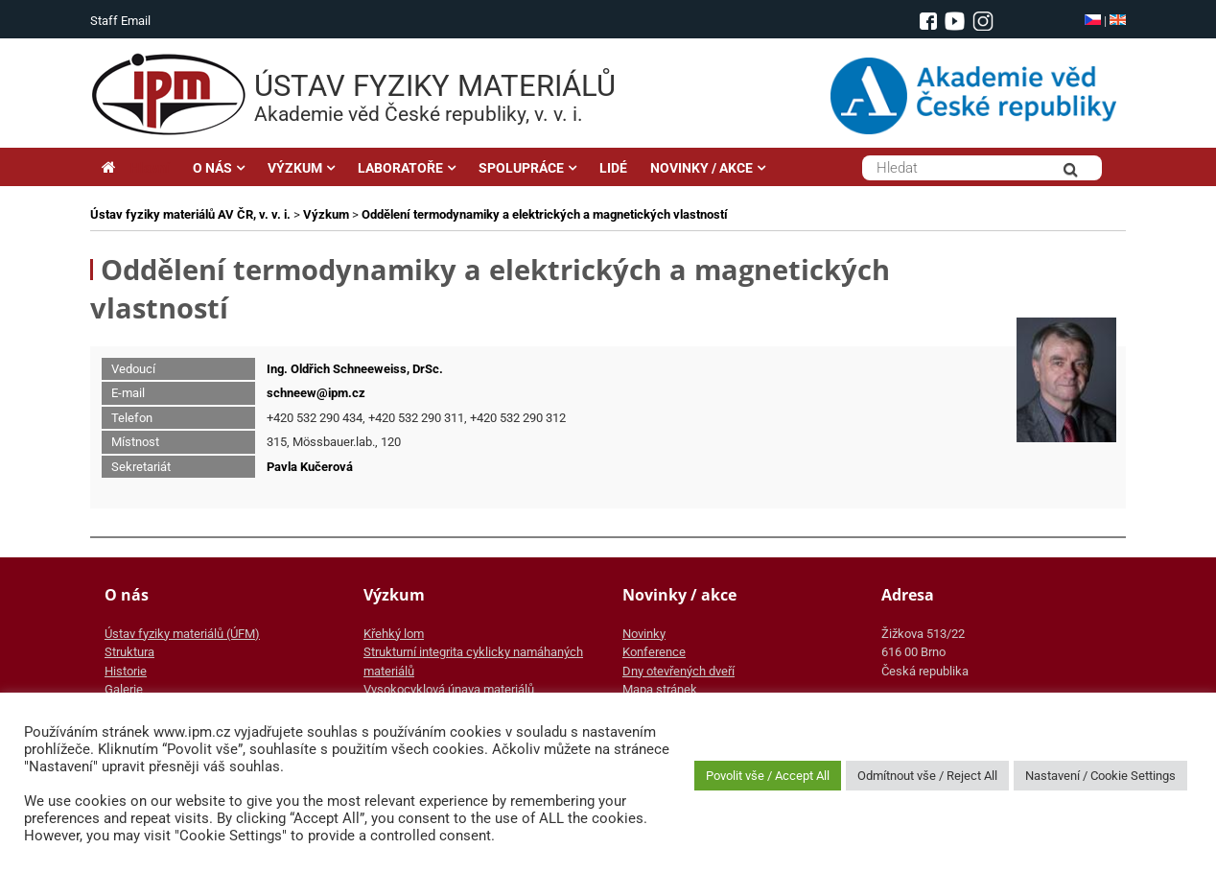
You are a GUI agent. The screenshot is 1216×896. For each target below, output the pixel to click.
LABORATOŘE (400, 168)
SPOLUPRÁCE (521, 168)
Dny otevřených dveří (678, 671)
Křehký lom (393, 633)
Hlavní (136, 168)
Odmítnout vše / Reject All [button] (927, 775)
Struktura (129, 652)
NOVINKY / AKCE (701, 168)
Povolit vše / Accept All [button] (768, 775)
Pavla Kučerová (310, 467)
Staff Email (120, 20)
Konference (654, 652)
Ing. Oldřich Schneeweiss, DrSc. (355, 369)
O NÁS (212, 168)
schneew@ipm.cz (316, 393)
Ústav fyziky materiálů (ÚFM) (182, 633)
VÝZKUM (295, 168)
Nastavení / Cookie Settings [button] (1100, 775)
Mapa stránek (659, 689)
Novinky (644, 633)
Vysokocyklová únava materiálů (448, 689)
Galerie (124, 689)
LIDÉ (613, 168)
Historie (126, 671)
